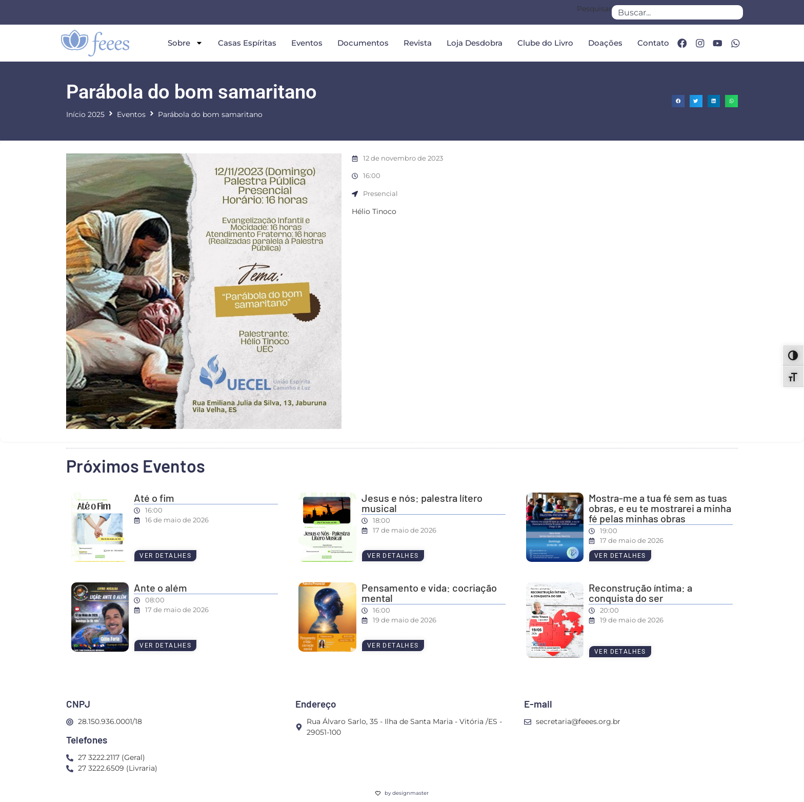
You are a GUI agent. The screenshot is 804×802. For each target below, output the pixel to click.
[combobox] (677, 12)
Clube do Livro (544, 43)
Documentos (361, 43)
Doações (604, 43)
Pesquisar (594, 9)
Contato (652, 43)
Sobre (184, 43)
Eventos (305, 43)
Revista (416, 43)
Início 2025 (85, 114)
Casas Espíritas (245, 43)
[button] (678, 101)
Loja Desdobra (473, 43)
